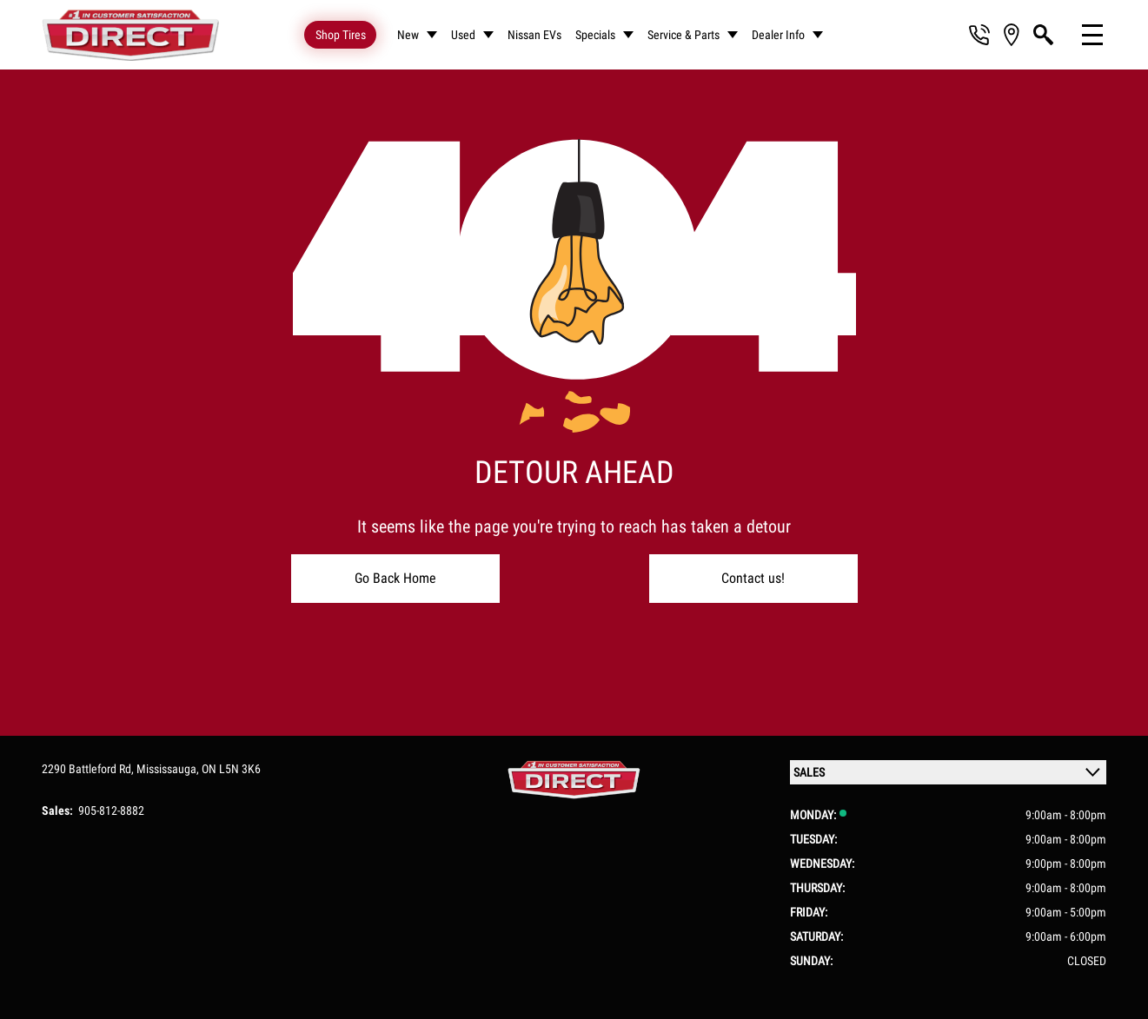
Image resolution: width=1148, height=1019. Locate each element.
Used (463, 35)
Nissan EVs (534, 35)
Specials (595, 35)
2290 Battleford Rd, (89, 769)
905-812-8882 (111, 810)
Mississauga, (169, 769)
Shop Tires (340, 35)
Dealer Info (778, 35)
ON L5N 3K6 (231, 769)
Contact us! (753, 578)
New (408, 35)
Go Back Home (395, 578)
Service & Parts (683, 35)
